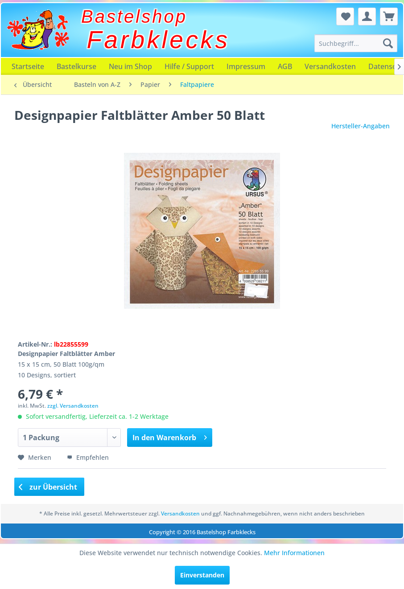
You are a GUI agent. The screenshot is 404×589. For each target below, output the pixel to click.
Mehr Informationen (294, 552)
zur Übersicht (48, 487)
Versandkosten (330, 66)
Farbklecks (158, 39)
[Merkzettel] (345, 16)
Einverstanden (202, 575)
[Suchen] (388, 43)
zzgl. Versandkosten (73, 405)
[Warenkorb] (389, 16)
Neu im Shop (130, 66)
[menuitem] (355, 43)
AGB (285, 66)
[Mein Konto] (367, 16)
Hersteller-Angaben (360, 126)
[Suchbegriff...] (355, 43)
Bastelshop (134, 16)
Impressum (246, 66)
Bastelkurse (76, 66)
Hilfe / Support (189, 66)
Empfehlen (88, 457)
